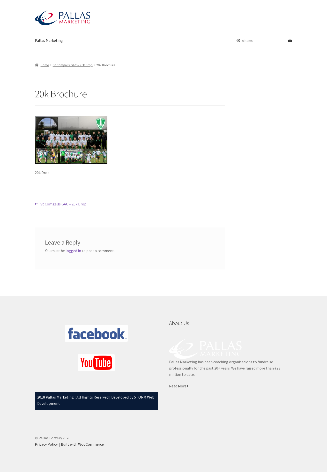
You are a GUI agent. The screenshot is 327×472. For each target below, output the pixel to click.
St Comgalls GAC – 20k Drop (73, 65)
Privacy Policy (46, 444)
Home (45, 65)
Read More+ (179, 386)
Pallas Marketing (49, 40)
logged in (73, 250)
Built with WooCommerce (82, 444)
